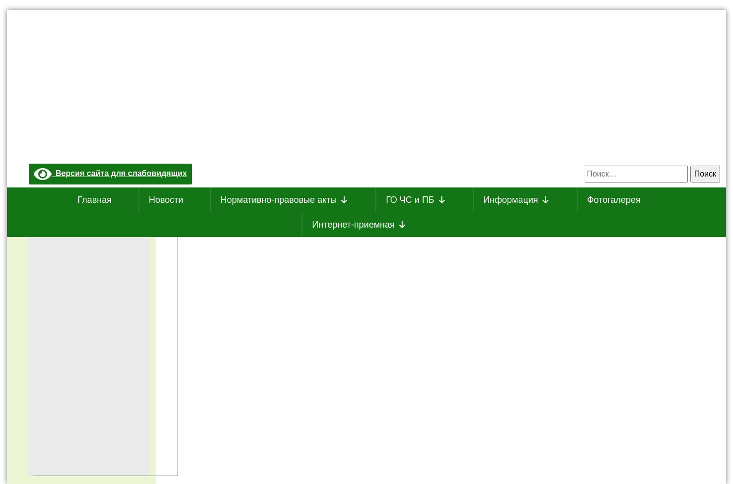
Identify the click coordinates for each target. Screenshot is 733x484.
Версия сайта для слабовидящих (110, 173)
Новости (166, 200)
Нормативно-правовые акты (284, 200)
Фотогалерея (614, 200)
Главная (95, 200)
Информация (517, 200)
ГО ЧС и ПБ (416, 200)
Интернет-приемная (359, 225)
